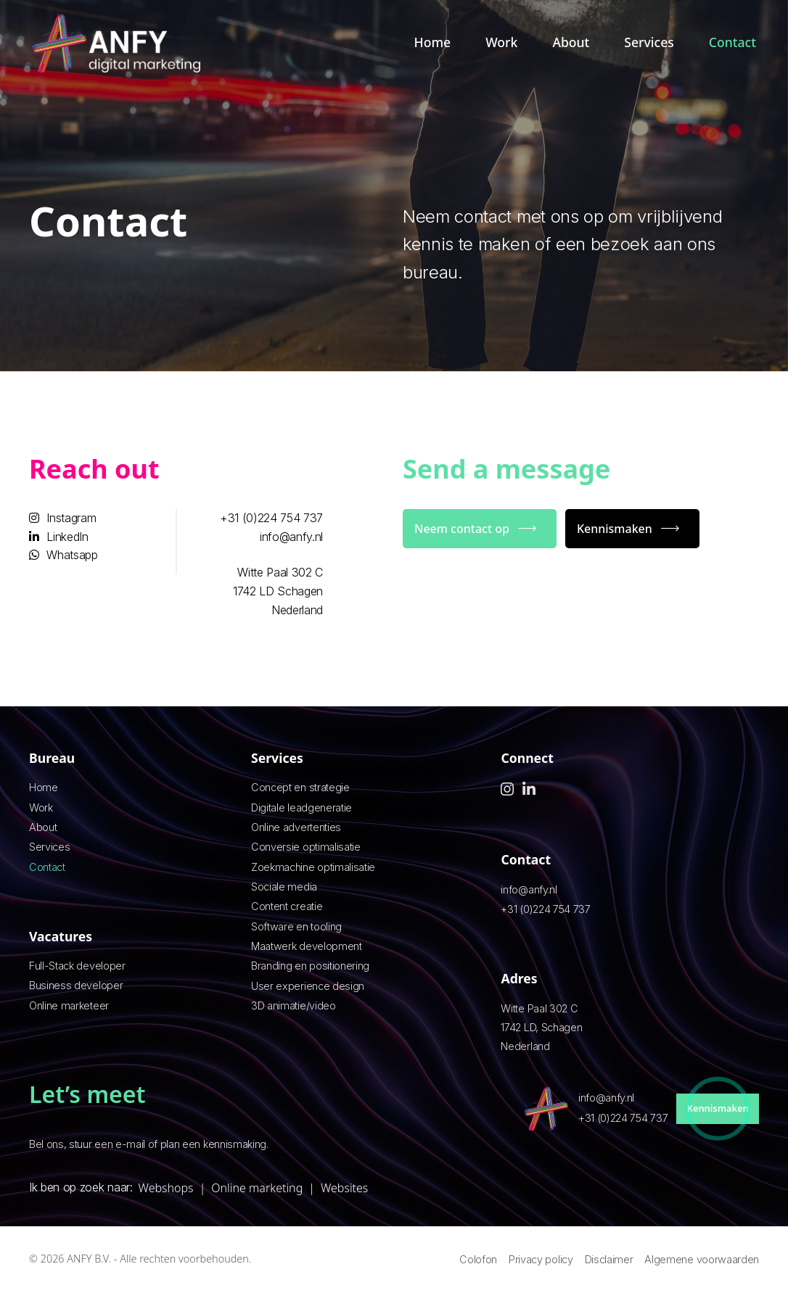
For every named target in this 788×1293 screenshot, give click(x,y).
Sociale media (284, 886)
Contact (732, 42)
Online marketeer (69, 1005)
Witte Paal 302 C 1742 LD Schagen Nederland (278, 590)
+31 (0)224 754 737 (271, 518)
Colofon (478, 1259)
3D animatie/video (293, 1005)
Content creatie (286, 906)
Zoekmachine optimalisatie (313, 867)
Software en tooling (296, 926)
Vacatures (60, 936)
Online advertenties (296, 827)
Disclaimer (609, 1259)
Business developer (76, 985)
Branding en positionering (310, 965)
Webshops (166, 1188)
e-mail (130, 1144)
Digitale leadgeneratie (301, 807)
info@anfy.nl (291, 536)
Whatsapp (63, 555)
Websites (344, 1188)
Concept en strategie (300, 787)
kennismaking (234, 1144)
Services (649, 42)
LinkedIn (59, 536)
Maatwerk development (306, 946)
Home (432, 42)
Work (501, 42)
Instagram (63, 518)
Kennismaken (614, 529)
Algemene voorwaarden (701, 1259)
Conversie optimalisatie (306, 846)
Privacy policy (541, 1259)
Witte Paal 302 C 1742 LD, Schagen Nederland (541, 1027)
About (570, 42)
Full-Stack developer (77, 965)
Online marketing (257, 1188)
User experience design (307, 986)
